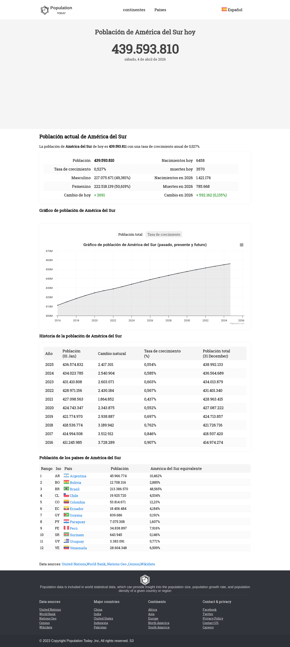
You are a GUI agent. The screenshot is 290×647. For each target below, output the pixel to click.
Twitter (208, 614)
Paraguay (74, 522)
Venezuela (75, 548)
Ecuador (73, 508)
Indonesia (101, 623)
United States (103, 618)
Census (134, 564)
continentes (134, 9)
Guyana (73, 515)
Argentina (75, 476)
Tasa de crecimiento (164, 234)
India (97, 614)
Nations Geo (117, 564)
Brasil (71, 489)
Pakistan (100, 627)
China (98, 610)
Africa (152, 610)
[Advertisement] (145, 93)
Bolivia (72, 482)
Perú (71, 528)
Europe (153, 618)
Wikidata (147, 564)
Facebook (210, 610)
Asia (151, 614)
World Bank (96, 564)
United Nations (74, 564)
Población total (130, 234)
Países (160, 9)
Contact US (211, 623)
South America (159, 627)
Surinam (74, 535)
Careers (208, 627)
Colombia (74, 502)
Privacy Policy (213, 618)
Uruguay (74, 541)
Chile (71, 495)
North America (158, 623)
